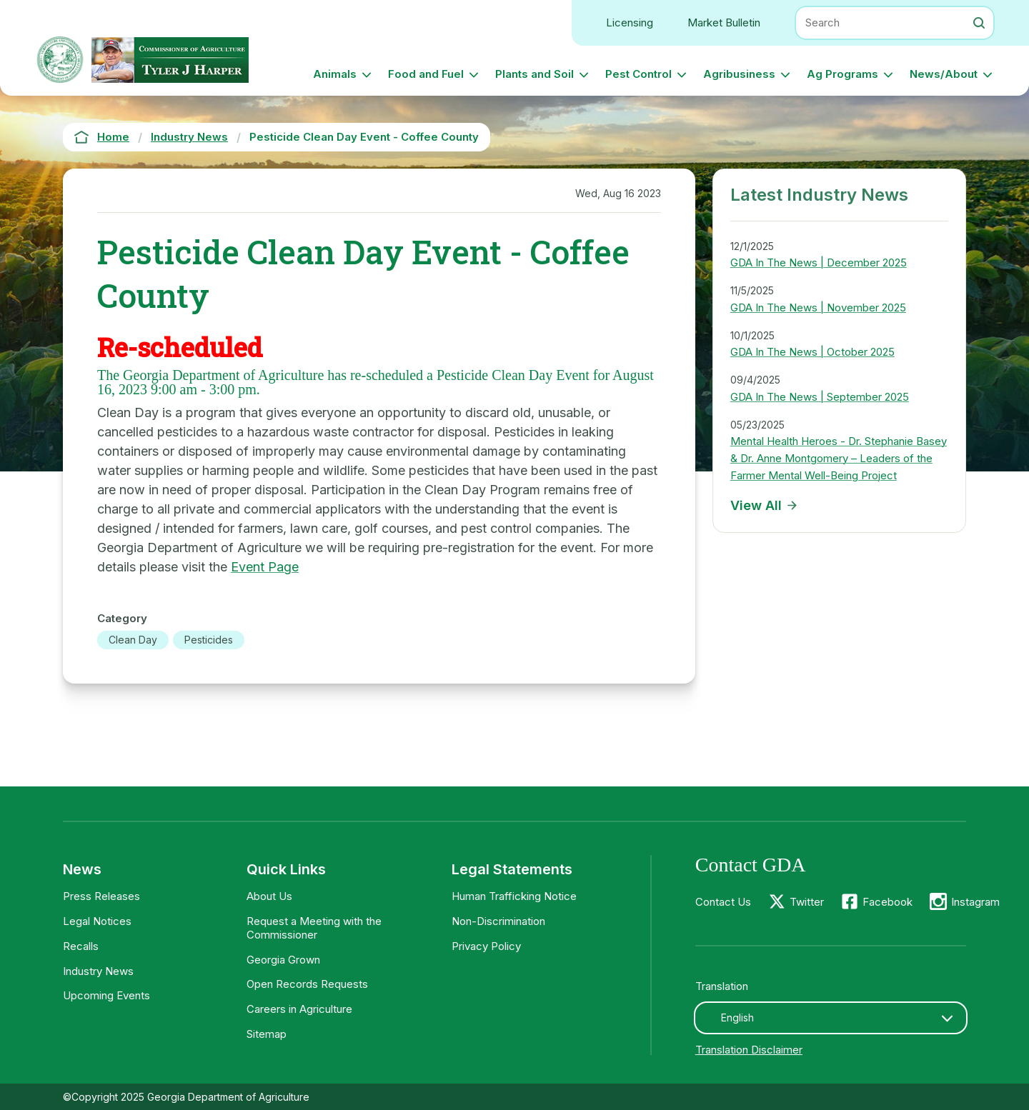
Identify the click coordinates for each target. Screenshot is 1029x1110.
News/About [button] (944, 74)
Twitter (807, 902)
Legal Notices (97, 921)
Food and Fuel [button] (426, 74)
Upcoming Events (106, 995)
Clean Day (133, 640)
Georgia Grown (283, 959)
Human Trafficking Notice (514, 896)
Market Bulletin (723, 22)
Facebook (888, 902)
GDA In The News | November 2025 (818, 307)
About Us (269, 896)
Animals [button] (335, 74)
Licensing (629, 22)
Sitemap (267, 1034)
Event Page (265, 566)
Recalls (81, 946)
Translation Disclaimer (748, 1049)
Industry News (98, 971)
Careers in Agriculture (299, 1009)
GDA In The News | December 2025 (818, 262)
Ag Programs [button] (842, 74)
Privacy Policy (486, 946)
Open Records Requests (307, 984)
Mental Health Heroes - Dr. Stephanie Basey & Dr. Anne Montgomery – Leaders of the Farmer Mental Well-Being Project (838, 458)
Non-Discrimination (498, 921)
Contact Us (723, 902)
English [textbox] (737, 1017)
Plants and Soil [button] (534, 74)
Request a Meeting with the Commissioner (314, 927)
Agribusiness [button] (739, 74)
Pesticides (208, 640)
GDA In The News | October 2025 (812, 352)
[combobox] (830, 1018)
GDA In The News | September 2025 (819, 397)
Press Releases (101, 896)
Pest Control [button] (638, 74)
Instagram (975, 902)
